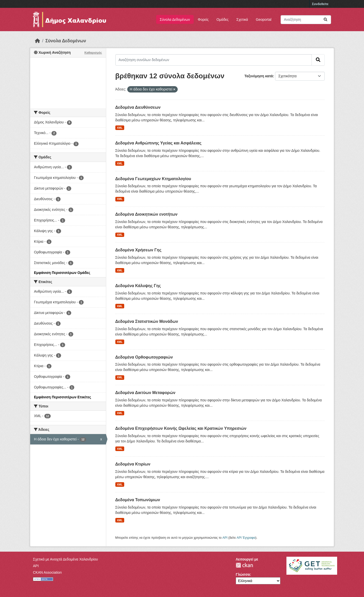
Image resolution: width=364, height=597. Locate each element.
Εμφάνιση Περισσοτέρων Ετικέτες (62, 397)
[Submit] (325, 19)
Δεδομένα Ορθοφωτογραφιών (144, 357)
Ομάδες (222, 19)
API (225, 537)
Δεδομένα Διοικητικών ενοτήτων (146, 214)
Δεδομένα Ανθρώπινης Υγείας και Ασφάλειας (158, 143)
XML (119, 127)
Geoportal (263, 19)
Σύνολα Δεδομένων (175, 19)
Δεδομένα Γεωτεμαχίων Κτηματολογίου (153, 179)
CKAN (244, 565)
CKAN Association (47, 572)
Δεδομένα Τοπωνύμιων (137, 500)
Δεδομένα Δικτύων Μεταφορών (145, 392)
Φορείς (203, 19)
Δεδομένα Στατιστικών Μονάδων (146, 321)
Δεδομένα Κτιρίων (133, 464)
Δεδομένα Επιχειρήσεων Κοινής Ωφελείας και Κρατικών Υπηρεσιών (181, 428)
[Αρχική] (37, 40)
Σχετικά (242, 19)
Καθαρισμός (93, 52)
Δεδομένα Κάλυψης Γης (138, 286)
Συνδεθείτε (320, 4)
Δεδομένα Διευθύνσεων (138, 107)
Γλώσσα (243, 574)
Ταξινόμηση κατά (258, 76)
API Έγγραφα (246, 537)
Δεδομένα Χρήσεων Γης (138, 250)
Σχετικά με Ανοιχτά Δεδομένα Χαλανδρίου (65, 559)
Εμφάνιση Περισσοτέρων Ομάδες (62, 273)
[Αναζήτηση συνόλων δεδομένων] (306, 19)
